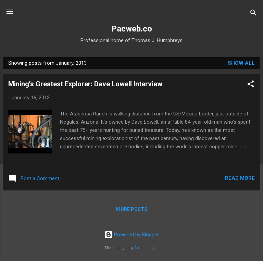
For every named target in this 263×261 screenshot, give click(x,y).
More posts (131, 209)
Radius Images (146, 248)
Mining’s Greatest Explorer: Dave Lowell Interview (85, 84)
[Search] (253, 13)
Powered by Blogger (131, 235)
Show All (241, 63)
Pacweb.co (131, 29)
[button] (251, 85)
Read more (240, 178)
